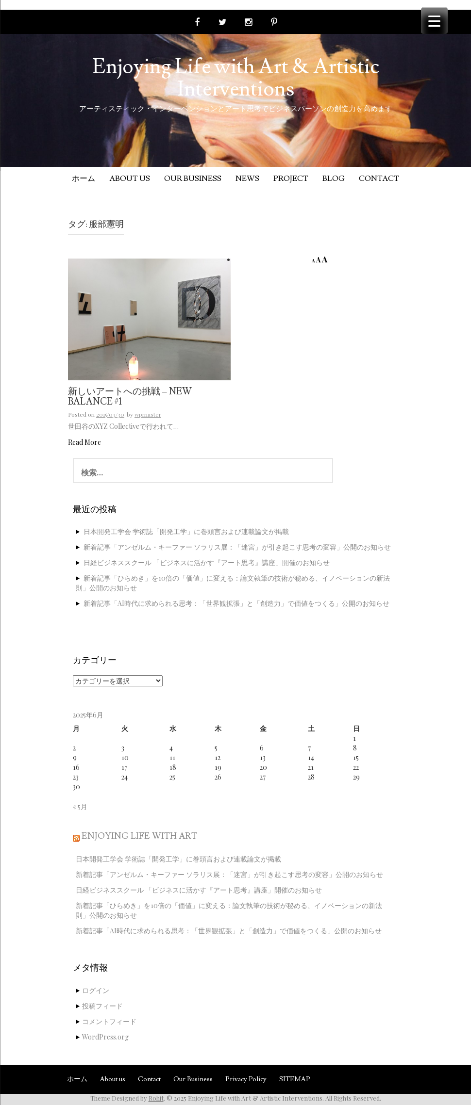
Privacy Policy (246, 1079)
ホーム (83, 178)
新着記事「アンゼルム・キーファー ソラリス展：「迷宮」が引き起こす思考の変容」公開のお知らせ (237, 547)
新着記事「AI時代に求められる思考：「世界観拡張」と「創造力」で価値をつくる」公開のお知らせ (236, 603)
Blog (333, 178)
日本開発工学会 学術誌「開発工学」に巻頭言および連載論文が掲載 (186, 531)
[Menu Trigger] (434, 20)
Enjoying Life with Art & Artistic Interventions (235, 78)
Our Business (192, 178)
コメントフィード (109, 1021)
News (247, 178)
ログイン (95, 990)
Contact (379, 178)
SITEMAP (294, 1079)
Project (290, 178)
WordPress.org (105, 1036)
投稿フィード (102, 1005)
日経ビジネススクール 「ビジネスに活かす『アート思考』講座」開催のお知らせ (207, 562)
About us (129, 178)
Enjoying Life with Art (139, 836)
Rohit (156, 1098)
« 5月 (80, 806)
